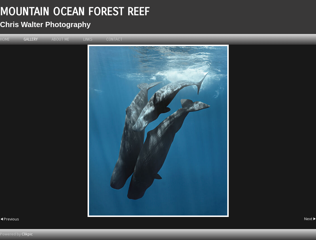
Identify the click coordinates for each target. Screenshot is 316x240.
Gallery (31, 39)
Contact (114, 39)
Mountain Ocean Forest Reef (75, 11)
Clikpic (27, 234)
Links (87, 39)
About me (60, 39)
